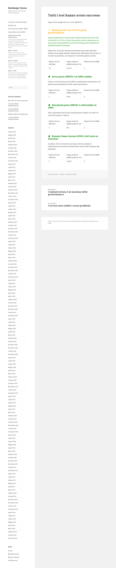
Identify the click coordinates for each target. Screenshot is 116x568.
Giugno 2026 (12, 132)
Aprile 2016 (11, 525)
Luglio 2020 (11, 361)
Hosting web (12, 25)
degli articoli (13, 554)
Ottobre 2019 (12, 390)
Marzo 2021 (11, 335)
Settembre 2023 (13, 238)
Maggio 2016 (12, 522)
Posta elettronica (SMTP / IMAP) (18, 29)
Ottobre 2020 (12, 351)
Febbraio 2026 (12, 145)
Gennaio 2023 (12, 264)
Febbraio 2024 (12, 222)
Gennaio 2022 (12, 303)
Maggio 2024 (12, 212)
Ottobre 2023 (12, 235)
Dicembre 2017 (12, 461)
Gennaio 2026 (12, 148)
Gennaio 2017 (12, 496)
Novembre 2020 (13, 348)
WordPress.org (12, 560)
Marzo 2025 (11, 180)
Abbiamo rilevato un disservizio (18, 114)
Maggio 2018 (12, 445)
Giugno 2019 (12, 403)
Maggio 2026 (12, 135)
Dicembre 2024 (12, 190)
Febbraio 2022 (12, 299)
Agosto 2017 (12, 474)
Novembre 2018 (13, 425)
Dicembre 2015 (12, 538)
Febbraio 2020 (12, 377)
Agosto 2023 (12, 241)
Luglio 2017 (11, 477)
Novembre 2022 (13, 270)
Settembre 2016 (13, 509)
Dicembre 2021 (12, 306)
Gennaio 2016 (12, 535)
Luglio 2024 (11, 206)
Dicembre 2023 (12, 228)
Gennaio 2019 (12, 419)
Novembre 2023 (13, 232)
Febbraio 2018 (12, 454)
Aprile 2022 (11, 293)
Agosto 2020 (12, 357)
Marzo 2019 (11, 412)
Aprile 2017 (11, 487)
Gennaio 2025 (12, 187)
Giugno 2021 (12, 325)
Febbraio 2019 (12, 416)
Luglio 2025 (11, 167)
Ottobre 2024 (12, 196)
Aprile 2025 (11, 177)
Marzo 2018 (11, 451)
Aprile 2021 (11, 332)
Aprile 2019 (11, 409)
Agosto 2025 (12, 164)
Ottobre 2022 (12, 274)
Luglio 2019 (11, 399)
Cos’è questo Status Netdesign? (17, 22)
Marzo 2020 (11, 374)
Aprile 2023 (11, 254)
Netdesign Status (17, 7)
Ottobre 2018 (12, 428)
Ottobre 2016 (12, 506)
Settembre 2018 (13, 432)
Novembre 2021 (13, 309)
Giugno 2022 (12, 287)
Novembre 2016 (13, 503)
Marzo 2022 (11, 296)
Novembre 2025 (13, 154)
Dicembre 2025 (12, 151)
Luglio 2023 (11, 245)
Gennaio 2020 (12, 380)
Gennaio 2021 (12, 341)
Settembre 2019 (13, 393)
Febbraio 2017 (12, 493)
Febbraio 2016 (12, 532)
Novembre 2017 (13, 464)
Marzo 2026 (11, 141)
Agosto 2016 (12, 512)
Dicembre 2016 (12, 499)
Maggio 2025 (12, 174)
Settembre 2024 (13, 199)
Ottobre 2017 (12, 467)
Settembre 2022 (13, 277)
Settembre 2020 (13, 354)
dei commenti (13, 557)
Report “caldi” (18, 74)
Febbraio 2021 (12, 338)
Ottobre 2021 (12, 312)
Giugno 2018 (12, 441)
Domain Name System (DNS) (17, 32)
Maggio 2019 (12, 406)
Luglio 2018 (11, 438)
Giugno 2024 (12, 209)
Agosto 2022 (12, 280)
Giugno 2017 (12, 480)
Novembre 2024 (13, 193)
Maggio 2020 (12, 367)
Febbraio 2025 (12, 183)
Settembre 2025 (13, 161)
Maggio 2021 (12, 328)
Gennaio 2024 (12, 225)
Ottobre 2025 (12, 157)
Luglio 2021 (11, 322)
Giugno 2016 (12, 519)
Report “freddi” (18, 54)
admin (63, 174)
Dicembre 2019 (12, 383)
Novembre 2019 (13, 387)
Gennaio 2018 (12, 457)
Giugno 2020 (12, 364)
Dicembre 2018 (12, 422)
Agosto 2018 (12, 435)
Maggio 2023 (12, 251)
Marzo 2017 (11, 490)
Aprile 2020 (11, 370)
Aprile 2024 (11, 216)
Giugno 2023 (12, 248)
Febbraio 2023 (12, 261)
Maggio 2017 (12, 483)
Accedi (10, 551)
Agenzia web (69, 221)
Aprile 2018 (11, 448)
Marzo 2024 (11, 219)
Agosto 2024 (12, 203)
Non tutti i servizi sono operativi (18, 100)
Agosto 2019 (12, 396)
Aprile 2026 (11, 138)
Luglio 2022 (11, 283)
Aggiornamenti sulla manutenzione (18, 41)
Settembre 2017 (13, 470)
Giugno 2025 (12, 170)
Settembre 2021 (13, 316)
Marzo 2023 (11, 257)
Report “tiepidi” (18, 64)
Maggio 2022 (12, 290)
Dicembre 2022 (12, 267)
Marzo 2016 (11, 528)
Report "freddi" (72, 174)
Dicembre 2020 (12, 345)
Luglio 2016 (11, 516)
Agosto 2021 (12, 319)
